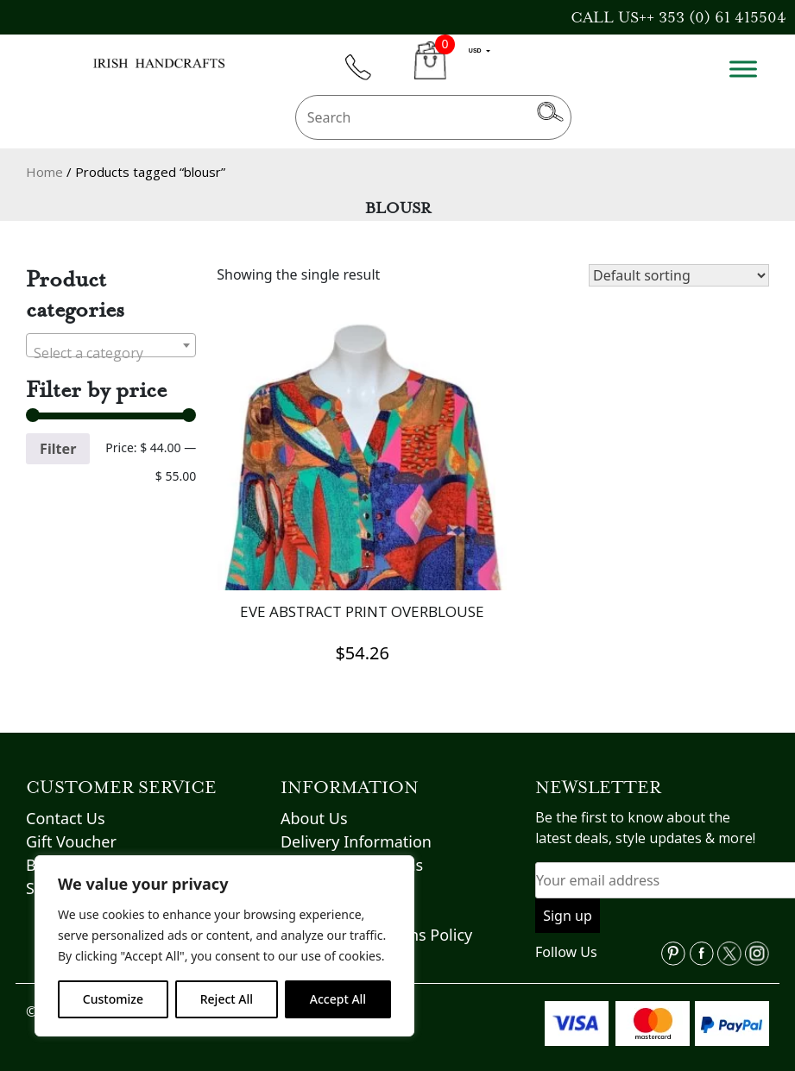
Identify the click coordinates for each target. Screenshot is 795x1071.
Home (44, 171)
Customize (113, 999)
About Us (314, 803)
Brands (52, 850)
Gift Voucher (71, 826)
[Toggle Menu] (743, 68)
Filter (58, 448)
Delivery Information (356, 826)
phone (366, 77)
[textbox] (111, 353)
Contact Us (65, 803)
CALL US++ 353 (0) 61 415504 (678, 17)
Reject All (226, 999)
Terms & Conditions (352, 850)
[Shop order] (679, 275)
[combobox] (111, 345)
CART (430, 70)
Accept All (338, 999)
